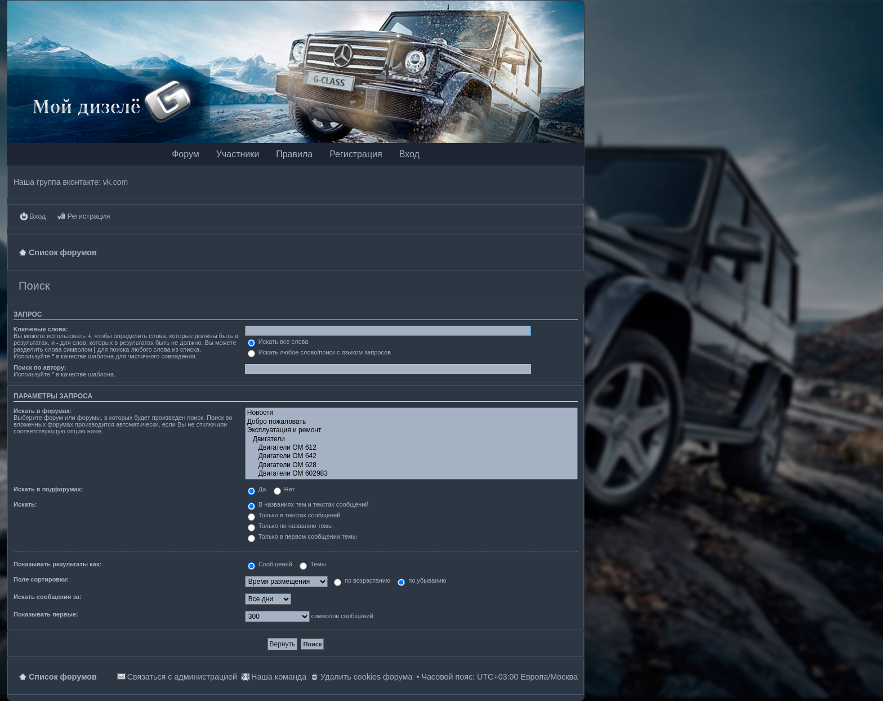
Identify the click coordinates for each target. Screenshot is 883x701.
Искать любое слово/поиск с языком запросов (319, 352)
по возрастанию (362, 580)
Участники (237, 154)
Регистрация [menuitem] (88, 216)
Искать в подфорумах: (48, 489)
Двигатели (411, 439)
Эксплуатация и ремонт (411, 430)
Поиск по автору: (40, 367)
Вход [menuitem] (37, 216)
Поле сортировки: (41, 579)
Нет (284, 489)
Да (257, 489)
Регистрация (355, 154)
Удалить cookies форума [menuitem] (366, 676)
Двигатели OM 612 (411, 447)
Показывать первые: (46, 614)
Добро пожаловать (411, 422)
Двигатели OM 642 (411, 456)
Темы (313, 564)
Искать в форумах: (43, 410)
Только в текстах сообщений (294, 515)
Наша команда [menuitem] (278, 676)
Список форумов (63, 676)
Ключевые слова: (41, 329)
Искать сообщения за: (48, 596)
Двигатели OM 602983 (411, 473)
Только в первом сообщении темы (302, 536)
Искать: (25, 504)
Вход (409, 154)
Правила (294, 154)
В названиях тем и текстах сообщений (308, 504)
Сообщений (270, 564)
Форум (185, 154)
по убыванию (422, 580)
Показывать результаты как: (57, 564)
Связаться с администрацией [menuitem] (182, 676)
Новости (411, 413)
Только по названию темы (290, 525)
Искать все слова (278, 341)
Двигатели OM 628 (411, 465)
